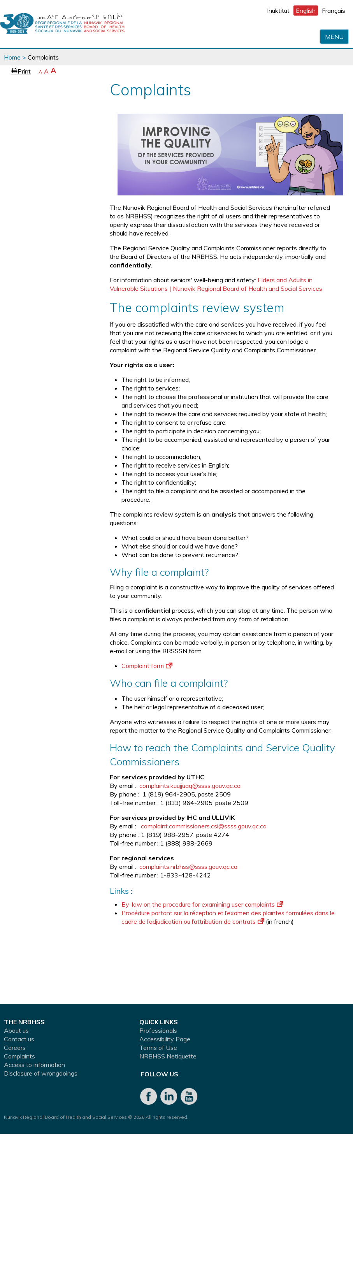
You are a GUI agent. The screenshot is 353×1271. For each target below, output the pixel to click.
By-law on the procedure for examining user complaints (202, 904)
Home (12, 57)
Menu (334, 36)
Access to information (34, 1065)
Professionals (158, 1030)
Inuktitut (278, 10)
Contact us (19, 1039)
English (306, 10)
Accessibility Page (164, 1039)
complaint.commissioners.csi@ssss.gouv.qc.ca (204, 826)
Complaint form (146, 666)
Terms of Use (158, 1047)
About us (16, 1030)
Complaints (19, 1056)
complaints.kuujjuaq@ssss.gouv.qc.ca (190, 785)
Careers (15, 1047)
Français (333, 10)
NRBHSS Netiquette (168, 1056)
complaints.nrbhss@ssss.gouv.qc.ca (188, 866)
